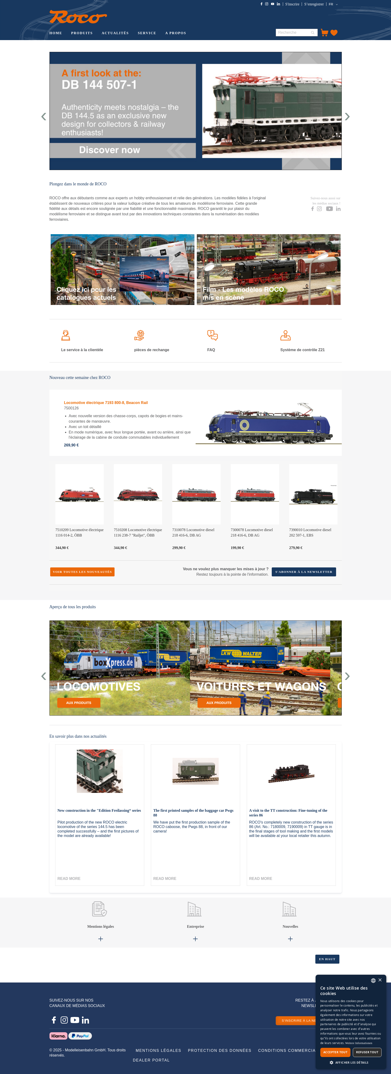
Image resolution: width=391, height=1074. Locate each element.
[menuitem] (56, 33)
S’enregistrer (314, 4)
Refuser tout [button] (367, 1052)
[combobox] (296, 32)
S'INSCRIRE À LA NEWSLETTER (309, 1020)
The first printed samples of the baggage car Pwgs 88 (193, 812)
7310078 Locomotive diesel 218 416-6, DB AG (193, 532)
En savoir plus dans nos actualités (78, 736)
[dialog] (351, 1022)
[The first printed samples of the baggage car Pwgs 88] (195, 776)
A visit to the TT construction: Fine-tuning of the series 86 (288, 812)
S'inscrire (292, 4)
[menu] (158, 33)
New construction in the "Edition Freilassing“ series (99, 810)
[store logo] (78, 16)
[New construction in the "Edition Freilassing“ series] (99, 776)
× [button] (380, 980)
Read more (69, 879)
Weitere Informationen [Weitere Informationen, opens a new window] (358, 1043)
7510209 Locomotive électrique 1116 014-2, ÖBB (79, 532)
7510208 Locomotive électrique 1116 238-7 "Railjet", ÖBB (138, 532)
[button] (334, 4)
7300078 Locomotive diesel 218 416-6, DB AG (252, 532)
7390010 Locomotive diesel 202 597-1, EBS (310, 532)
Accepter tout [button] (335, 1052)
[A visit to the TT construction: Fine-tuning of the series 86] (291, 776)
